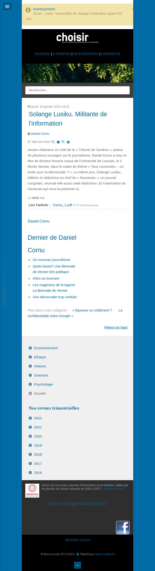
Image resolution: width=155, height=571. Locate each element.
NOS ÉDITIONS (85, 54)
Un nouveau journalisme (51, 260)
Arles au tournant (46, 278)
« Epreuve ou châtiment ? (92, 310)
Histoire (40, 366)
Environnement (46, 348)
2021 (38, 427)
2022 (38, 418)
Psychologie (43, 384)
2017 (38, 463)
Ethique (40, 357)
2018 (38, 454)
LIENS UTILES (60, 504)
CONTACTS (110, 54)
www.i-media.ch (105, 554)
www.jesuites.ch (113, 488)
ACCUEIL (43, 54)
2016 (38, 473)
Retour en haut (115, 327)
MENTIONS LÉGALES (77, 540)
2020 (38, 436)
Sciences (41, 375)
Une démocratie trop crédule (55, 297)
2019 (38, 445)
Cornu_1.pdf (63, 205)
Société (40, 393)
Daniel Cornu (40, 133)
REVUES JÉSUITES (90, 504)
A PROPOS (61, 54)
